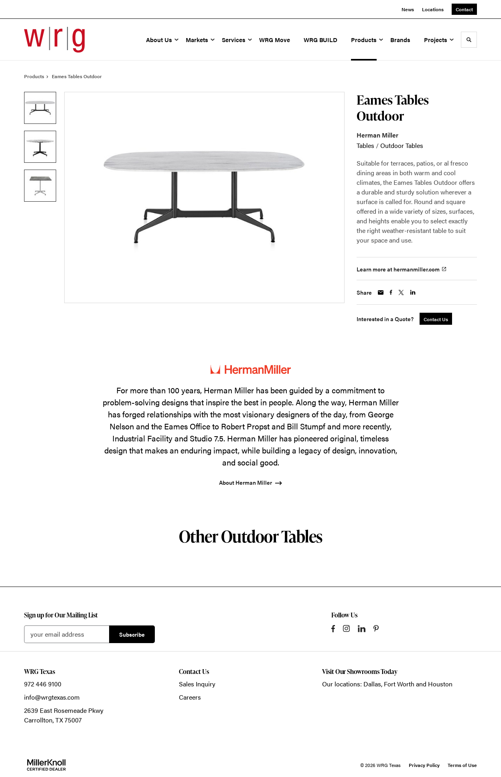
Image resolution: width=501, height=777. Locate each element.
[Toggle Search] (469, 40)
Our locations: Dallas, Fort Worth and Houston (387, 683)
